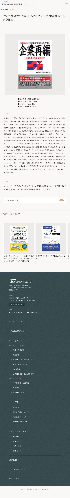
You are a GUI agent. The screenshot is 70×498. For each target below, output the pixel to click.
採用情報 (13, 460)
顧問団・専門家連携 (20, 422)
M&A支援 (16, 369)
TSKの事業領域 (18, 331)
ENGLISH (13, 478)
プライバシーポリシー (17, 469)
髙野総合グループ (19, 417)
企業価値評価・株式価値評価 (23, 374)
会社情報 (15, 402)
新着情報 (16, 436)
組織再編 (16, 355)
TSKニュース (18, 441)
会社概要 (16, 407)
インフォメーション (19, 431)
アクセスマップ (18, 304)
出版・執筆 (17, 446)
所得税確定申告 (18, 392)
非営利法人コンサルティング (23, 359)
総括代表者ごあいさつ (21, 412)
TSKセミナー (18, 451)
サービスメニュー (18, 340)
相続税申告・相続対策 (21, 383)
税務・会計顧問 (18, 350)
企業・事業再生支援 (20, 364)
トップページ (16, 321)
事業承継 (16, 388)
